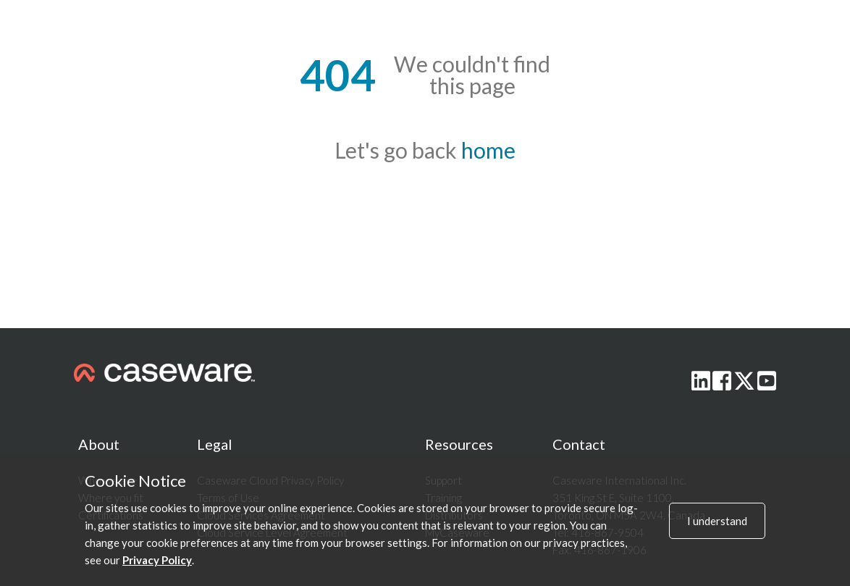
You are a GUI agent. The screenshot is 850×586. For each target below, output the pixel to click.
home (488, 150)
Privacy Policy (157, 559)
